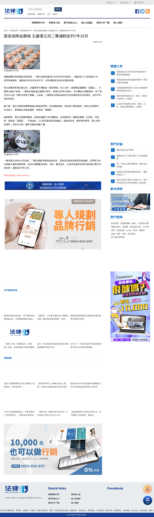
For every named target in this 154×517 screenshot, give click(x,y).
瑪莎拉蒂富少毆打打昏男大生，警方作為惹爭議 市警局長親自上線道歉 (131, 181)
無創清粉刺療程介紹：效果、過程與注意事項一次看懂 (131, 97)
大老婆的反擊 (143, 223)
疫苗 (124, 234)
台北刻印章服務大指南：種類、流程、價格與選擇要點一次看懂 (130, 105)
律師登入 (139, 3)
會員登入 (112, 3)
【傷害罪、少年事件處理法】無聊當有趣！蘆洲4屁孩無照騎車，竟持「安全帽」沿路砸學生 (52, 319)
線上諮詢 (118, 23)
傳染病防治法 (135, 227)
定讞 (113, 234)
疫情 (118, 234)
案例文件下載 (102, 23)
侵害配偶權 (31, 14)
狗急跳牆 (120, 230)
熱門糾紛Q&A (70, 23)
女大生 (129, 230)
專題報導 (14, 31)
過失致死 (131, 234)
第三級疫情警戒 (118, 237)
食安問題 (115, 223)
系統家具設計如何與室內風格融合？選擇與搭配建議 (131, 73)
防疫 (135, 230)
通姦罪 (55, 14)
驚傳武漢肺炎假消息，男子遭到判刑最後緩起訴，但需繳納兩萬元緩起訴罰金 (19, 319)
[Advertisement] (53, 268)
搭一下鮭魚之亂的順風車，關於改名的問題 (131, 165)
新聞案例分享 (38, 23)
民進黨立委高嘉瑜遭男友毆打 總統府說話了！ (131, 173)
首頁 (6, 31)
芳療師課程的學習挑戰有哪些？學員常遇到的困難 (131, 81)
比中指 (146, 227)
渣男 (48, 14)
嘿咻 (134, 223)
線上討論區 (87, 23)
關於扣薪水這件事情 (125, 150)
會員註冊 (125, 3)
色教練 (125, 227)
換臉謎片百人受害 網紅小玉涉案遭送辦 (132, 157)
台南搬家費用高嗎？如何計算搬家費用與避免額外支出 (131, 89)
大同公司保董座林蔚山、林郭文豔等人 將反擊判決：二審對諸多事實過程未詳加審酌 (19, 415)
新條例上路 (54, 23)
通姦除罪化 (41, 14)
